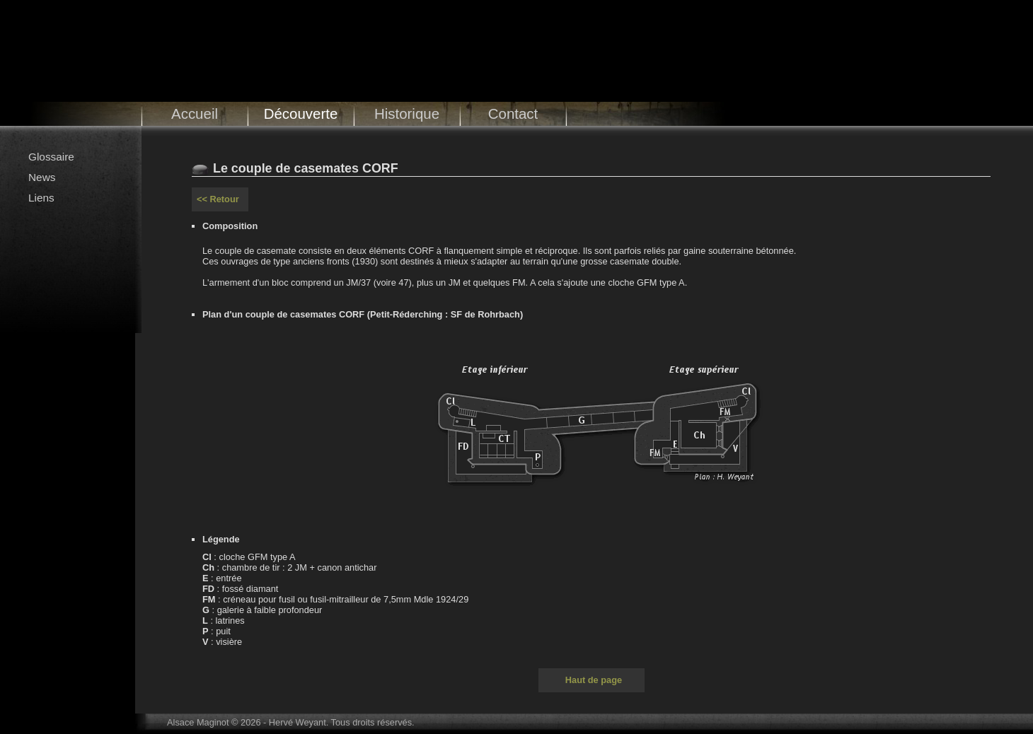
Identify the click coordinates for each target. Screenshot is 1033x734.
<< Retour (218, 199)
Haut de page (593, 680)
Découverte (301, 113)
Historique (406, 113)
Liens (41, 198)
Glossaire (51, 157)
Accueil (194, 113)
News (41, 177)
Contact (513, 113)
